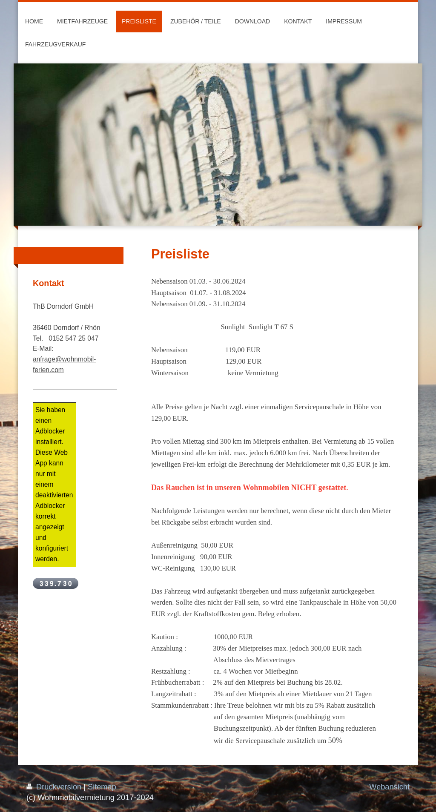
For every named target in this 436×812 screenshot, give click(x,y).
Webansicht (389, 787)
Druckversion (54, 787)
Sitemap (102, 787)
